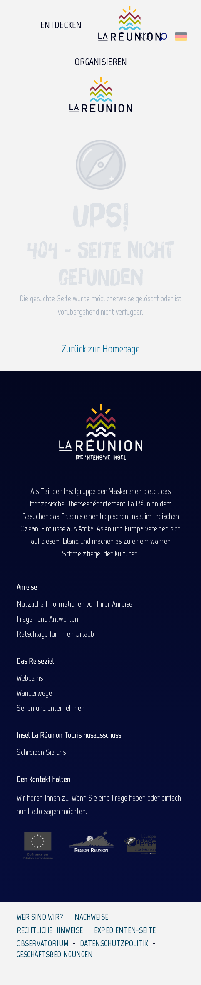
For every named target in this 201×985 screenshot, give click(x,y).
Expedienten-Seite (125, 930)
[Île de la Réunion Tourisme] (100, 98)
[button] (163, 37)
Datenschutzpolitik (114, 943)
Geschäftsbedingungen (55, 954)
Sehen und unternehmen (50, 708)
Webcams (30, 678)
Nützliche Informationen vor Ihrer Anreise (74, 604)
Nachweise (91, 917)
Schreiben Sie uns (41, 752)
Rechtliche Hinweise (50, 930)
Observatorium (43, 943)
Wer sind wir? (40, 917)
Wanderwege (34, 693)
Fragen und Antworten (47, 619)
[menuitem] (61, 25)
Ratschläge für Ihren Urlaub (55, 634)
